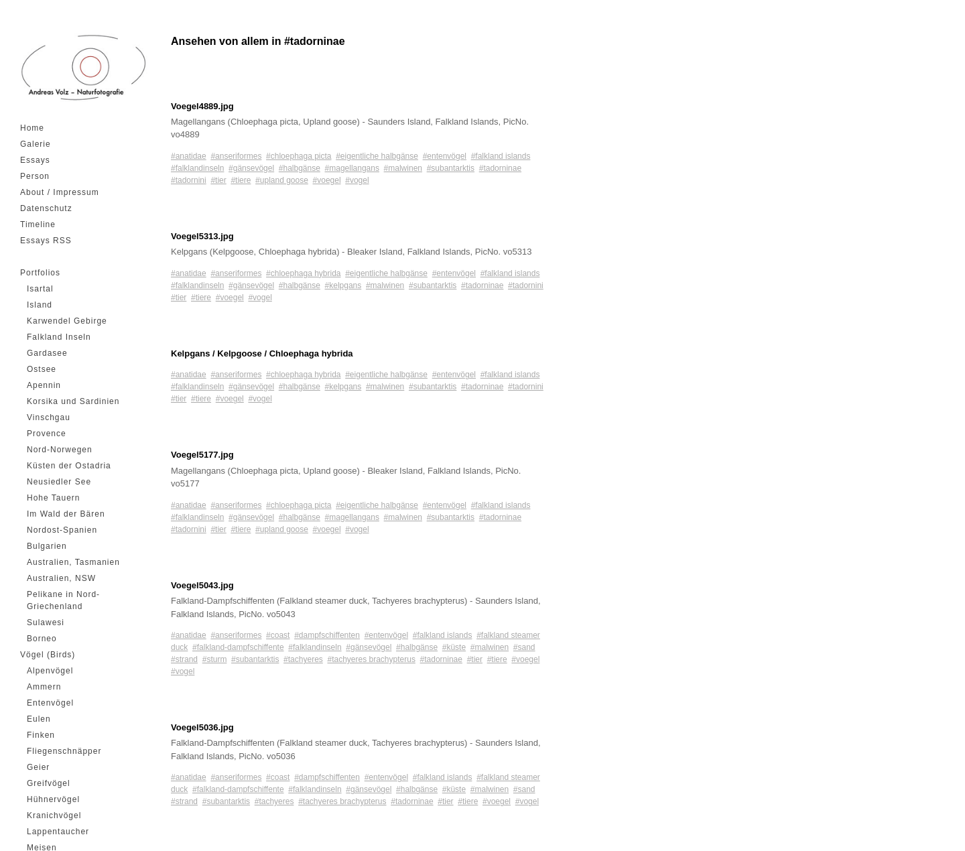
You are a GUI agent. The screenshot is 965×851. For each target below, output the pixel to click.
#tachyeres (303, 659)
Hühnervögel (53, 799)
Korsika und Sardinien (73, 401)
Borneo (42, 638)
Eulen (39, 719)
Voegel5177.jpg (202, 455)
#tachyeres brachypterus (371, 659)
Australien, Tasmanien (73, 562)
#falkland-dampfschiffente (238, 647)
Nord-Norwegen (59, 449)
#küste (454, 647)
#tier (218, 180)
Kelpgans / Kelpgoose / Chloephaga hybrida (262, 353)
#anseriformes (235, 156)
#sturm (214, 659)
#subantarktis (450, 168)
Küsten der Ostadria (69, 465)
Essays (35, 160)
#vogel (357, 180)
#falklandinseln (197, 168)
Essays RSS (46, 240)
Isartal (40, 288)
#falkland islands (501, 156)
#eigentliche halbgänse (377, 156)
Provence (46, 433)
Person (35, 176)
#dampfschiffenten (327, 635)
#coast (278, 635)
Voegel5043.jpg (202, 585)
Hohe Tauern (53, 498)
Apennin (44, 385)
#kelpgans (343, 285)
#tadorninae (500, 168)
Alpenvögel (50, 670)
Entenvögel (50, 703)
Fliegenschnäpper (64, 751)
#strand (184, 659)
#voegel (327, 180)
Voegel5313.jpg (202, 236)
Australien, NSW (61, 578)
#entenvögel (444, 156)
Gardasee (47, 353)
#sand (524, 647)
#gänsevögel (251, 168)
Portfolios (40, 272)
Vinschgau (48, 417)
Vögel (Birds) (47, 654)
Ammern (44, 687)
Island (39, 305)
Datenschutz (46, 208)
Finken (41, 735)
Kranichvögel (54, 815)
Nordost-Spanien (62, 530)
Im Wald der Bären (66, 514)
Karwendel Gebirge (67, 321)
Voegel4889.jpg (202, 106)
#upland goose (281, 180)
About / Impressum (59, 192)
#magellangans (352, 168)
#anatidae (188, 156)
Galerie (35, 144)
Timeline (38, 224)
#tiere (241, 180)
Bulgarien (47, 546)
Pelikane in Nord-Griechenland (63, 600)
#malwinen (403, 168)
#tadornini (188, 180)
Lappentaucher (58, 831)
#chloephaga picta (298, 156)
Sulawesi (45, 622)
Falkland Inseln (59, 337)
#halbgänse (299, 168)
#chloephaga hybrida (303, 273)
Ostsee (41, 369)
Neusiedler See (59, 481)
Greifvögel (48, 783)
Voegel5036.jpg (202, 727)
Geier (38, 767)
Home (32, 128)
